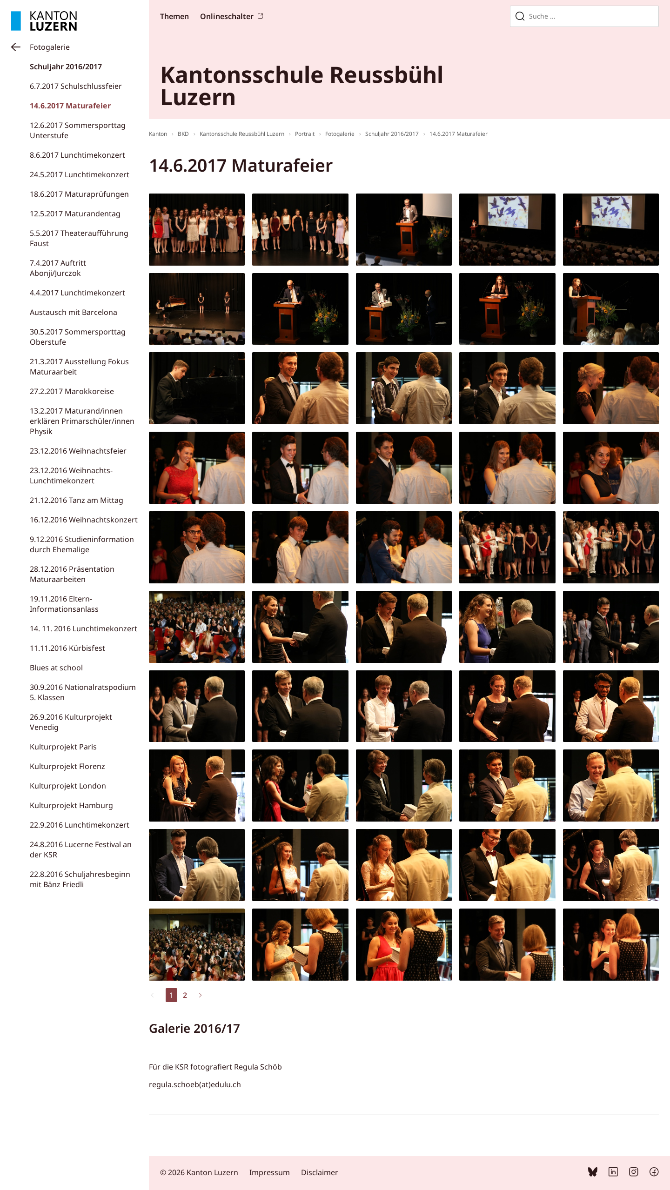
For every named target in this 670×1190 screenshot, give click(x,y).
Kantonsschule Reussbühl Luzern (242, 134)
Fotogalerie (50, 47)
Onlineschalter (227, 16)
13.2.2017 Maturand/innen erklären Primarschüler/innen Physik (82, 421)
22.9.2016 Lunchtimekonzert (79, 825)
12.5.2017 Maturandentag (75, 213)
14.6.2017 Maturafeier (70, 105)
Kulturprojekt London (68, 786)
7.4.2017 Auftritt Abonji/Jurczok (58, 268)
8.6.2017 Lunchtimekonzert (77, 155)
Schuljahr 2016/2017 (66, 66)
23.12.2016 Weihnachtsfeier (78, 451)
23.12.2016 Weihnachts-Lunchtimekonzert (71, 475)
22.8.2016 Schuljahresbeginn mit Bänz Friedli (80, 879)
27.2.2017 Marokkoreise (72, 391)
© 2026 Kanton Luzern (199, 1172)
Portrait (305, 134)
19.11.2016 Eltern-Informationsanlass (64, 604)
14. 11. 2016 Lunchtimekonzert (83, 628)
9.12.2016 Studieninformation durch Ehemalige (82, 544)
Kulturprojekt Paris (63, 747)
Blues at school (56, 667)
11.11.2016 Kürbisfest (67, 648)
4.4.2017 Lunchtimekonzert (77, 292)
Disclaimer (319, 1172)
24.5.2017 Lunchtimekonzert (79, 174)
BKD (183, 134)
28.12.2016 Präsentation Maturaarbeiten (72, 574)
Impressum (269, 1172)
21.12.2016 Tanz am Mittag (76, 500)
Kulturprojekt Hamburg (71, 805)
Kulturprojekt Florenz (67, 766)
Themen (174, 16)
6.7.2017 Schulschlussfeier (76, 86)
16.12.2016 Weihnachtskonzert (84, 520)
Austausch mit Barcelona (73, 312)
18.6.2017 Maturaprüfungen (79, 194)
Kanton (158, 134)
